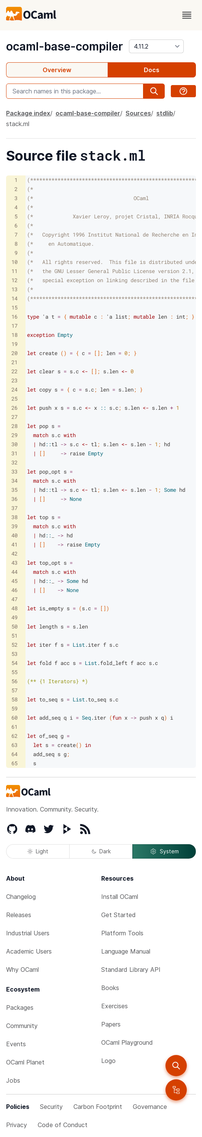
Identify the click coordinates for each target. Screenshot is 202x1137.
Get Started (118, 915)
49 (14, 617)
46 (14, 590)
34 (14, 480)
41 (14, 544)
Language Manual (125, 951)
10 (14, 261)
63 (14, 745)
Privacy (16, 1125)
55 (14, 672)
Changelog (21, 896)
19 (14, 343)
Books (110, 988)
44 (14, 571)
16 (14, 316)
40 (14, 535)
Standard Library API (131, 969)
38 (14, 517)
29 (14, 435)
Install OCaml (119, 896)
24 (14, 389)
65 (14, 763)
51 (14, 635)
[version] (156, 46)
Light (37, 851)
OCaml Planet (25, 1062)
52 (14, 644)
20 (14, 353)
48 (14, 608)
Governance (150, 1106)
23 (14, 380)
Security (51, 1106)
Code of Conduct (62, 1125)
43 (14, 562)
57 (14, 690)
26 (14, 407)
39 (14, 526)
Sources (138, 113)
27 (14, 416)
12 (14, 280)
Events (16, 1044)
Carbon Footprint (97, 1106)
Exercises (114, 1006)
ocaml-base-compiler (64, 46)
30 (14, 444)
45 (14, 580)
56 (14, 681)
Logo (108, 1060)
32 (14, 462)
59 (14, 708)
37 (14, 508)
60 (14, 717)
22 (14, 371)
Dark (101, 851)
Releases (18, 915)
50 (14, 626)
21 (14, 362)
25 (14, 398)
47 (14, 599)
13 (14, 289)
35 (14, 489)
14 (14, 298)
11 (14, 271)
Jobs (13, 1080)
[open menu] (187, 15)
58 (14, 699)
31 (14, 453)
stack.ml (17, 124)
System (164, 851)
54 (14, 662)
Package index (28, 113)
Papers (111, 1024)
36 (14, 498)
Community (22, 1026)
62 (14, 735)
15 (14, 307)
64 (14, 754)
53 (14, 653)
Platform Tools (122, 933)
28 (14, 426)
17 (14, 325)
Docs (151, 70)
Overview (57, 70)
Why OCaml (22, 969)
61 (14, 726)
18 (14, 334)
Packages (19, 1007)
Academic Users (29, 951)
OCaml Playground (127, 1042)
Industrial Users (27, 933)
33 (14, 471)
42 (14, 553)
